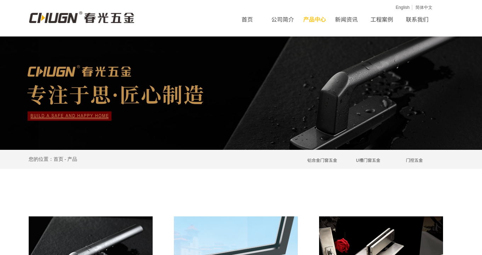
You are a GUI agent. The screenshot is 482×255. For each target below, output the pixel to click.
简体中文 (423, 7)
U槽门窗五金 (368, 160)
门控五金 (414, 160)
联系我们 (417, 19)
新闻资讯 (346, 19)
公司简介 (282, 19)
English (402, 7)
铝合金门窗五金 (322, 160)
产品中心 (314, 19)
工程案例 (381, 19)
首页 (247, 19)
